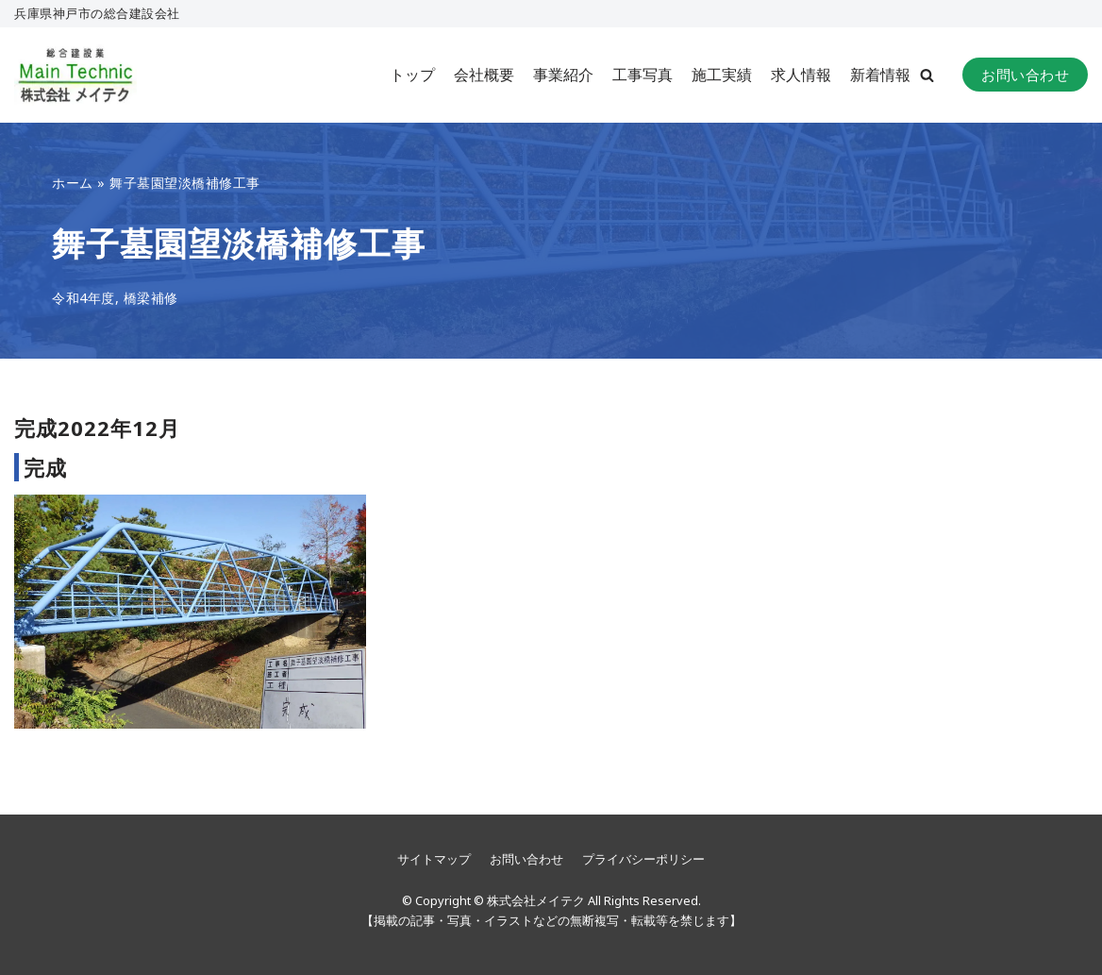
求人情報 (801, 74)
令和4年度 (83, 298)
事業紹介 (563, 74)
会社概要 (484, 74)
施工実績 (722, 74)
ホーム (72, 183)
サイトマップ (434, 858)
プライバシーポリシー (643, 858)
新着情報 (880, 74)
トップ (412, 74)
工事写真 (642, 74)
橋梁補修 (151, 298)
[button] (927, 75)
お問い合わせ (1025, 74)
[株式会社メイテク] (75, 75)
